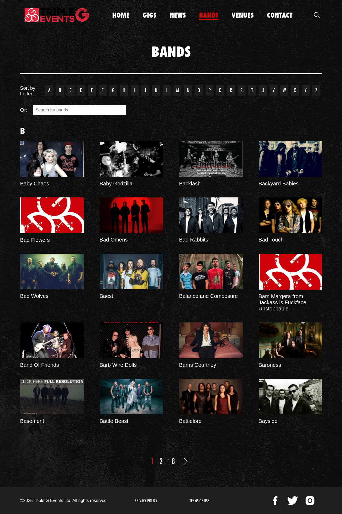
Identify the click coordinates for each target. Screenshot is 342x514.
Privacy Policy (146, 500)
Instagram (310, 500)
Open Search (316, 15)
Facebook (275, 500)
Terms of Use (199, 500)
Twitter (292, 500)
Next (186, 461)
